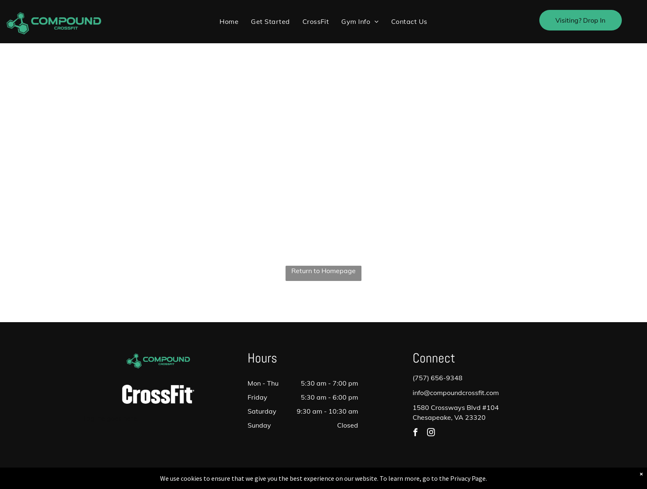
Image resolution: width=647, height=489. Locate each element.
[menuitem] (229, 21)
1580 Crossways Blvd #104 (456, 407)
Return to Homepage (323, 271)
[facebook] (415, 433)
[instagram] (431, 433)
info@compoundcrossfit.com (456, 392)
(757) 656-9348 (438, 378)
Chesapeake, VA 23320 (449, 417)
